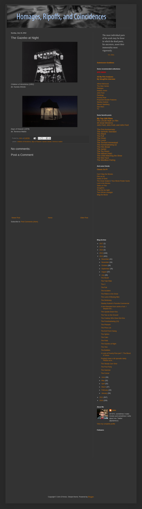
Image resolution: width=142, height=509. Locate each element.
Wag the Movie (102, 195)
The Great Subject (103, 181)
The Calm (104, 337)
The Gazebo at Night (108, 344)
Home (50, 218)
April (103, 384)
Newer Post (16, 218)
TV (98, 109)
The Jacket (101, 149)
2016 (102, 247)
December (105, 259)
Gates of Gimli (102, 179)
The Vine (104, 347)
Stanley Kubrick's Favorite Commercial (115, 303)
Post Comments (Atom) (29, 222)
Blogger (91, 497)
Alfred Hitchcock (103, 84)
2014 (102, 250)
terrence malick (57, 141)
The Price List (106, 328)
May (103, 380)
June (103, 377)
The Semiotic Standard (106, 132)
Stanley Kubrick (102, 102)
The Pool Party (106, 367)
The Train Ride (106, 281)
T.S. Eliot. (111, 55)
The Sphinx (105, 334)
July (103, 275)
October (104, 265)
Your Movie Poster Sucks (121, 181)
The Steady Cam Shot (109, 364)
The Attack (101, 134)
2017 (102, 244)
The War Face (103, 158)
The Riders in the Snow (109, 294)
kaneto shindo (47, 141)
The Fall (104, 287)
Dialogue (100, 88)
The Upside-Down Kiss (109, 312)
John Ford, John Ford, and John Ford (113, 125)
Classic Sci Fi (102, 169)
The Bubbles (105, 350)
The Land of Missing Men (110, 297)
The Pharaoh (105, 325)
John (114, 410)
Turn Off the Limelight (105, 192)
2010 (102, 400)
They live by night (103, 190)
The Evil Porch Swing (109, 331)
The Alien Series (103, 86)
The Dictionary (106, 300)
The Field (104, 341)
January (104, 393)
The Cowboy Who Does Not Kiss (113, 318)
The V (103, 284)
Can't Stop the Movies (105, 174)
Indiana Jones (102, 91)
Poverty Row (101, 98)
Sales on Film (102, 186)
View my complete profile (106, 424)
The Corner (105, 373)
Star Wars (100, 107)
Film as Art (101, 176)
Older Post (84, 218)
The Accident (105, 291)
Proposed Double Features (106, 100)
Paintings (100, 95)
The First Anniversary (106, 129)
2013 (102, 253)
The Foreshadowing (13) (110, 321)
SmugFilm (100, 188)
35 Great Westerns (105, 123)
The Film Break (103, 147)
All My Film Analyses (105, 77)
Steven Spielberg (103, 104)
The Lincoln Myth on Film (107, 121)
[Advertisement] (43, 470)
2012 (102, 256)
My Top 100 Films (105, 118)
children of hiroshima (24, 141)
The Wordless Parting (106, 160)
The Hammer (106, 370)
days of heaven (37, 141)
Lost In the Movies (103, 183)
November (105, 262)
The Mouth (105, 278)
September (105, 269)
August (104, 272)
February (104, 390)
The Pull (100, 136)
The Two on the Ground (109, 315)
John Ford (100, 93)
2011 (102, 397)
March (103, 387)
